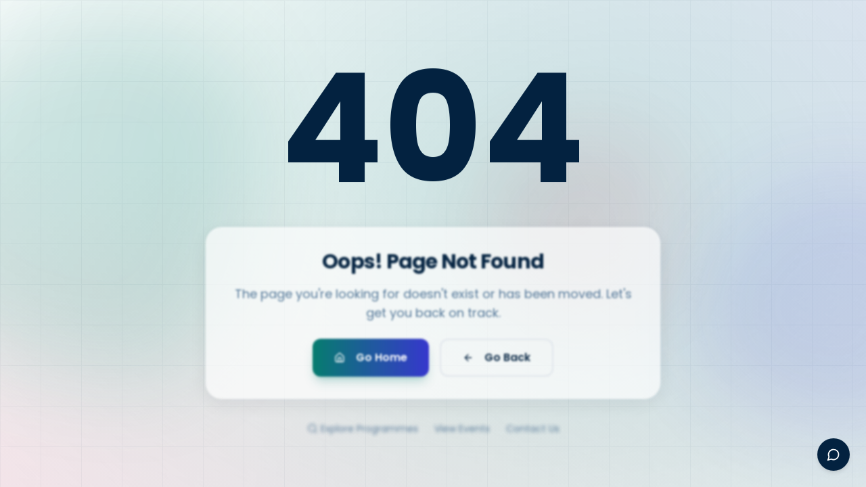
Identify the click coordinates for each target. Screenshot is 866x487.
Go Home (370, 362)
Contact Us (533, 436)
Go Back (496, 362)
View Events (462, 436)
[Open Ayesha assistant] (833, 454)
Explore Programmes (362, 436)
